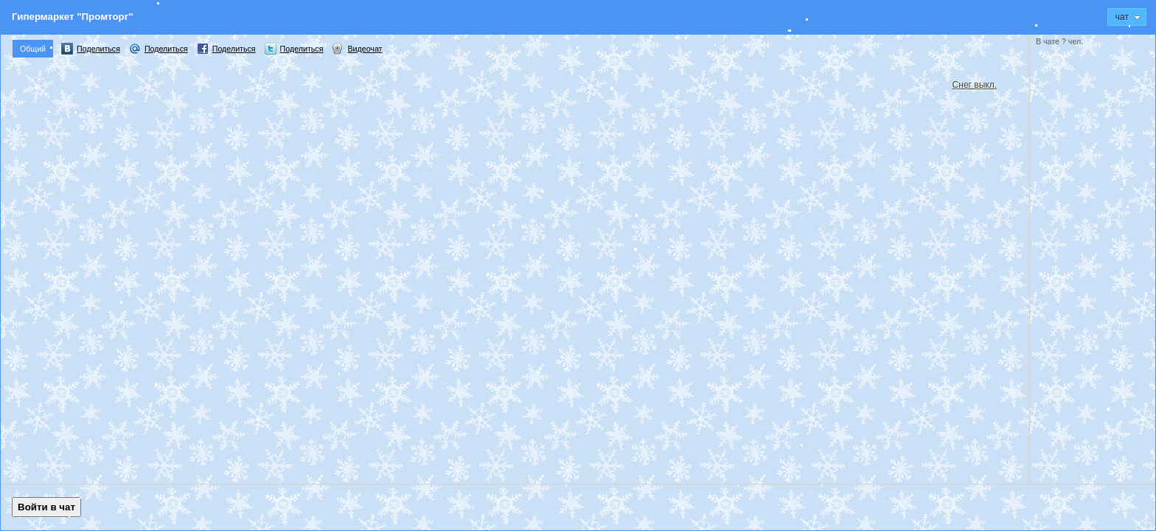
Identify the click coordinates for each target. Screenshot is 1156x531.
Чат (1128, 17)
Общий (33, 48)
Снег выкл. (975, 85)
